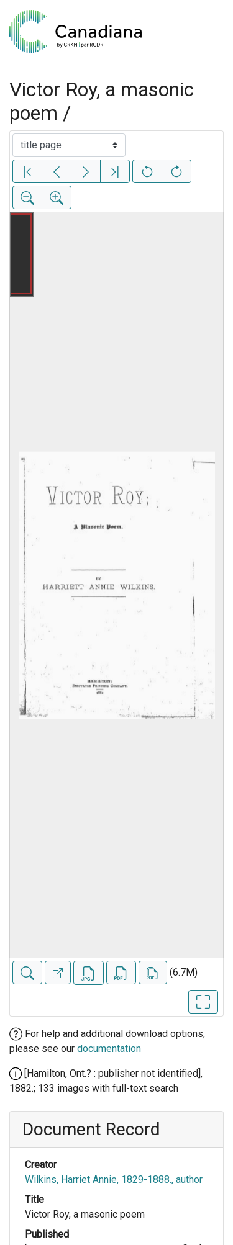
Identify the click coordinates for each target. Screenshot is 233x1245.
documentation (109, 1048)
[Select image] (69, 145)
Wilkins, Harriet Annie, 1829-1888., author (114, 1179)
